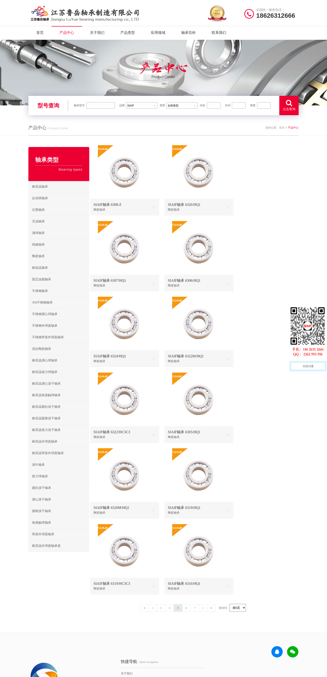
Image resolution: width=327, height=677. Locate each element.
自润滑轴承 (40, 205)
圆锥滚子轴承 (41, 517)
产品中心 (66, 34)
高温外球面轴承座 (180, 643)
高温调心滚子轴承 (180, 629)
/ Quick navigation (117, 603)
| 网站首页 (35, 671)
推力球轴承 (40, 483)
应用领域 (158, 34)
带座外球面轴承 (43, 541)
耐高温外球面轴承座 (46, 552)
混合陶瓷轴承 (41, 355)
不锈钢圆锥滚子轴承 (211, 636)
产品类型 (127, 34)
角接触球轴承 (41, 529)
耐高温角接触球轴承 (46, 401)
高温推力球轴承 (178, 622)
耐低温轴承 (40, 274)
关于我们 (97, 34)
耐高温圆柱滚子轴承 (46, 413)
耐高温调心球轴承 (44, 367)
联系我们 (219, 34)
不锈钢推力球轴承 (210, 629)
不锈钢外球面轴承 (44, 332)
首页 (40, 34)
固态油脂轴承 (41, 286)
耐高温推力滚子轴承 (46, 436)
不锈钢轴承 (40, 297)
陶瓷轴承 (38, 262)
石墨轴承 (38, 216)
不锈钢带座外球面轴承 (48, 344)
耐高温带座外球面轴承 (48, 459)
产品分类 (104, 629)
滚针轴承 (38, 471)
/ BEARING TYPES (188, 603)
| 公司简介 (50, 671)
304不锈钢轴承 (42, 309)
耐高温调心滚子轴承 (46, 390)
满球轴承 (38, 239)
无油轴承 (38, 228)
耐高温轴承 (40, 193)
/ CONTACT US (255, 603)
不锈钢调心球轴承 (44, 320)
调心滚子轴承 (41, 506)
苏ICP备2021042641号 (133, 671)
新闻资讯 (104, 636)
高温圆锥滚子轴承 (180, 636)
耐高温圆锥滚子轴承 (46, 425)
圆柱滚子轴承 (41, 494)
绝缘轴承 (38, 251)
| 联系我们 (65, 671)
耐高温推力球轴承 (44, 378)
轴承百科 (188, 34)
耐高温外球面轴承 (44, 448)
